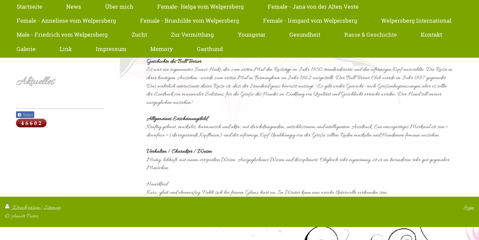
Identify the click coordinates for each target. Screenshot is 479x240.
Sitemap (52, 207)
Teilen (25, 115)
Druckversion (23, 207)
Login (468, 207)
